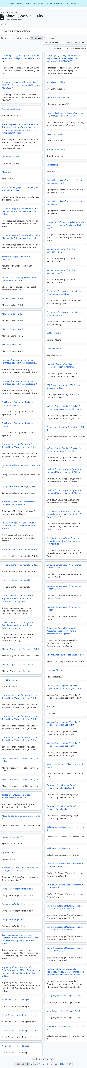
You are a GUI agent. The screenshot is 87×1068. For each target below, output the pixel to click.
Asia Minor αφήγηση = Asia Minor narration (17, 257)
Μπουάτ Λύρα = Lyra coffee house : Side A (65, 654)
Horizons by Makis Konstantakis (16, 580)
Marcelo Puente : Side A (12, 344)
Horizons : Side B (9, 680)
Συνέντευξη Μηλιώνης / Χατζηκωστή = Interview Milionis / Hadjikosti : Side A (64, 491)
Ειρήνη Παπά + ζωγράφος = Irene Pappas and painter (65, 202)
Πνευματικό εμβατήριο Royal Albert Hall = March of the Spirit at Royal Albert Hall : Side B (21, 211)
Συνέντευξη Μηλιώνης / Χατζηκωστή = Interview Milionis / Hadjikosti (19, 503)
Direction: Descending (75, 43)
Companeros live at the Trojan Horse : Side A (21, 466)
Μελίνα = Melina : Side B (12, 298)
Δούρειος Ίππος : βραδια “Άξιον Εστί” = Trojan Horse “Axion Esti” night (64, 449)
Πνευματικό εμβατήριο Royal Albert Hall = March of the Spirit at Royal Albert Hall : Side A (65, 225)
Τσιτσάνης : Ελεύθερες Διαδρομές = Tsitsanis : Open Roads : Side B (62, 786)
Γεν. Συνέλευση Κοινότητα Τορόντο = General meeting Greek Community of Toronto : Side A (64, 541)
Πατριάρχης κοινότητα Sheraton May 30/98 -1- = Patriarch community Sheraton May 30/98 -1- (21, 85)
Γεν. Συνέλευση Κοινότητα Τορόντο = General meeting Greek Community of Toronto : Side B (64, 514)
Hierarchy (22, 38)
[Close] (84, 3)
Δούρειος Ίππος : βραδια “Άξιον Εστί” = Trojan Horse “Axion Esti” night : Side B (64, 407)
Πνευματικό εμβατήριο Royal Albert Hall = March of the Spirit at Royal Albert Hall (21, 236)
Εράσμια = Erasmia (10, 156)
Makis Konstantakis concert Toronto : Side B (65, 828)
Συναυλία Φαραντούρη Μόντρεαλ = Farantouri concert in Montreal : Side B (19, 382)
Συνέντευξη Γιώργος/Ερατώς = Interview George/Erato (65, 886)
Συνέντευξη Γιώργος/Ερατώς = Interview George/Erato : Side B (65, 865)
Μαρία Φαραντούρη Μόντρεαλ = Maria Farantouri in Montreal (64, 949)
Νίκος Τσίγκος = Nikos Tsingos (15, 999)
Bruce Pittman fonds (56, 149)
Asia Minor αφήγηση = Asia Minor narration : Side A (61, 271)
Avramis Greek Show (56, 82)
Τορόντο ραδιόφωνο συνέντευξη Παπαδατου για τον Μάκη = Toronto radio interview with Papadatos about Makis (65, 972)
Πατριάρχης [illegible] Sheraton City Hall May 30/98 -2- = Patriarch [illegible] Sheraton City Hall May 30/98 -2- (64, 58)
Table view (49, 38)
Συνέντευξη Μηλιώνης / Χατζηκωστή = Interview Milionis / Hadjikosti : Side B (64, 470)
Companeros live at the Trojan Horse (18, 486)
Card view (36, 38)
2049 (62, 1064)
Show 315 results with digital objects (70, 48)
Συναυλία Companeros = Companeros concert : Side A (64, 587)
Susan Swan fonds (55, 134)
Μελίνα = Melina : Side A (12, 314)
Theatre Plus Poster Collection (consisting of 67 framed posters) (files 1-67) (65, 114)
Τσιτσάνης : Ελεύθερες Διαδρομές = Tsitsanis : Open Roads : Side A (18, 796)
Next (69, 1064)
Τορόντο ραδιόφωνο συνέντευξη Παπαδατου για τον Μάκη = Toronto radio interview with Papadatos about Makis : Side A (21, 971)
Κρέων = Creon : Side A (12, 837)
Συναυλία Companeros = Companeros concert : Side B (64, 566)
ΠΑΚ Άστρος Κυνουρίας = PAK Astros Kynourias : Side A (63, 386)
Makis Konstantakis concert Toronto (63, 848)
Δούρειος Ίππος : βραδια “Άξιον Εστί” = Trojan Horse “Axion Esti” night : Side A (19, 445)
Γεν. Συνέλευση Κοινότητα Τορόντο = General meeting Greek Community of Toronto (19, 525)
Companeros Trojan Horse (14, 919)
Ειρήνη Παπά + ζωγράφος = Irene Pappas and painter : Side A (20, 189)
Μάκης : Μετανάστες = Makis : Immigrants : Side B (66, 765)
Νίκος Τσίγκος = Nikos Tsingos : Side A (19, 1015)
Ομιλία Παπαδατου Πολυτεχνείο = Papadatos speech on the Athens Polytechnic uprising (17, 625)
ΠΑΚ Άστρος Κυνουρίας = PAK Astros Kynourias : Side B (18, 403)
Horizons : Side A (54, 670)
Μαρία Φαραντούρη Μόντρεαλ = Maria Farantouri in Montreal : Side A (64, 928)
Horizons (51, 706)
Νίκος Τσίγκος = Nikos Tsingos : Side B (63, 995)
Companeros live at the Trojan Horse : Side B (66, 428)
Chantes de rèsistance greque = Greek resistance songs (64, 313)
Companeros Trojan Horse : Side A (17, 904)
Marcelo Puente (54, 348)
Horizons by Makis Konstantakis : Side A (19, 565)
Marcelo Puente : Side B (12, 329)
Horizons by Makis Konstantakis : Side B (19, 549)
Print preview (7, 38)
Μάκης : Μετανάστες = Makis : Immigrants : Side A (21, 760)
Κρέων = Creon (8, 852)
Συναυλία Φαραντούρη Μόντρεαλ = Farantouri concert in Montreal (63, 365)
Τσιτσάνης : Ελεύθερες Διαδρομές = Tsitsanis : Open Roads (62, 807)
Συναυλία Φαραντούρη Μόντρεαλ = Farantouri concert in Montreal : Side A (19, 361)
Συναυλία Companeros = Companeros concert (64, 608)
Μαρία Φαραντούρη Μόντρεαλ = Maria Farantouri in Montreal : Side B (64, 907)
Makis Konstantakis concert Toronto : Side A (21, 817)
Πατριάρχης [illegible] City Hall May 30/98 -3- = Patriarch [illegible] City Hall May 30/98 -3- (21, 58)
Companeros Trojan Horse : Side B (17, 888)
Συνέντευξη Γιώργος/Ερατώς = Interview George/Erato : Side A (20, 869)
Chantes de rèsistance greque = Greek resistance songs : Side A (64, 292)
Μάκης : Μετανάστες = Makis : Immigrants (20, 779)
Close (14, 12)
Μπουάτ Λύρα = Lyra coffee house (17, 664)
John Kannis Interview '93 (58, 97)
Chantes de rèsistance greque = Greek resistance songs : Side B (19, 279)
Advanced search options (16, 31)
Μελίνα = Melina (54, 333)
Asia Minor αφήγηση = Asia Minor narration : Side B (61, 250)
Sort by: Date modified (53, 43)
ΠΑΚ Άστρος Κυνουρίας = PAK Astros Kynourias (18, 424)
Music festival (53, 164)
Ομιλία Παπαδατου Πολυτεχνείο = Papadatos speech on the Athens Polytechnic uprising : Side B (17, 598)
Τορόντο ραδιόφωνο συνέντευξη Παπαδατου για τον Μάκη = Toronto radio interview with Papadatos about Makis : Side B (21, 939)
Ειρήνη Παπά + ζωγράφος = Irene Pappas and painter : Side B (65, 181)
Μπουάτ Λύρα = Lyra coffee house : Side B (21, 649)
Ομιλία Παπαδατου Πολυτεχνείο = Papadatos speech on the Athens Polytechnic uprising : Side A (62, 631)
